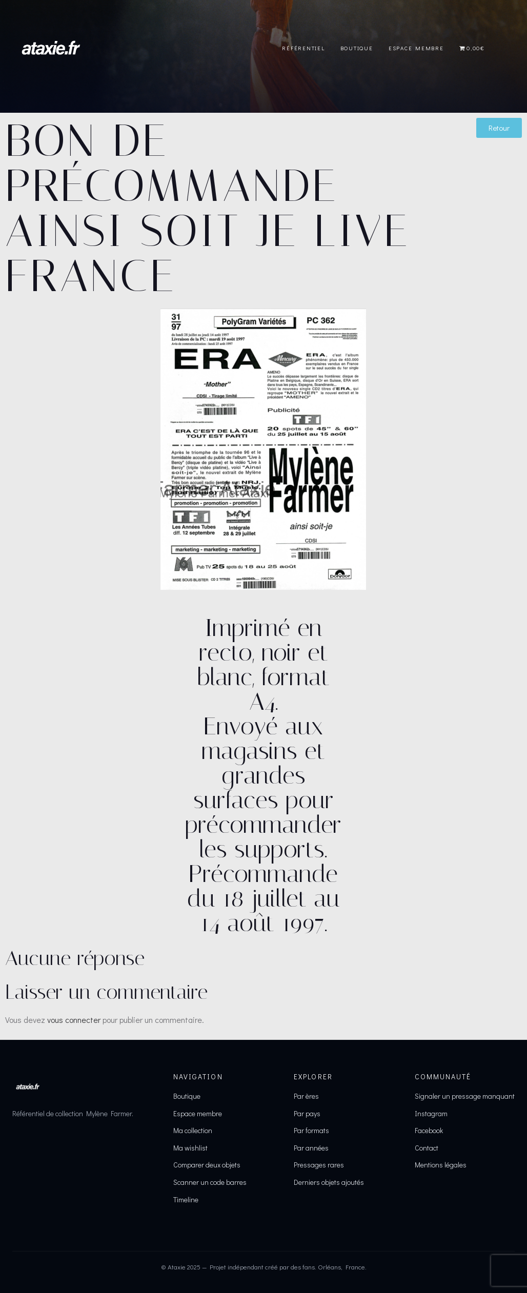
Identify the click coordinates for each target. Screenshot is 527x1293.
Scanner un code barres (210, 1182)
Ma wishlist (190, 1148)
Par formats (311, 1130)
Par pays (307, 1113)
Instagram (431, 1113)
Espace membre (197, 1113)
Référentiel (303, 48)
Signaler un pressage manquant (465, 1096)
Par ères (306, 1096)
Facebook (429, 1130)
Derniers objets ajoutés (329, 1182)
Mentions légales (441, 1164)
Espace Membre (416, 48)
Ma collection (192, 1130)
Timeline (185, 1199)
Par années (311, 1148)
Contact (426, 1148)
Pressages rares (319, 1164)
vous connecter (73, 1019)
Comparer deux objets (206, 1164)
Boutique (356, 48)
